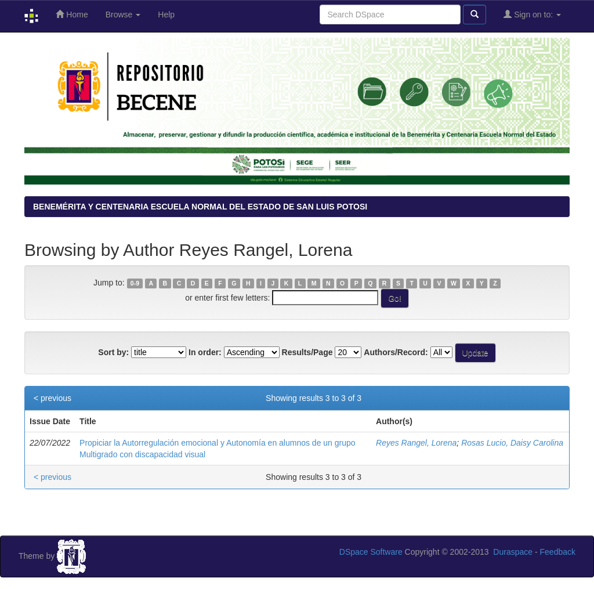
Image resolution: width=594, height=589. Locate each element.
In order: (205, 352)
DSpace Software (371, 552)
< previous (52, 398)
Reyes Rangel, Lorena (416, 442)
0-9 (135, 283)
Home (72, 14)
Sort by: (113, 352)
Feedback (557, 552)
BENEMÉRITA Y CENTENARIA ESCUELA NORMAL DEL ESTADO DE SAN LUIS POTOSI (200, 206)
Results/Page (307, 352)
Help (166, 14)
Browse (123, 14)
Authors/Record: (396, 352)
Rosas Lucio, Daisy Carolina (512, 442)
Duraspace (513, 552)
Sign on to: (532, 14)
